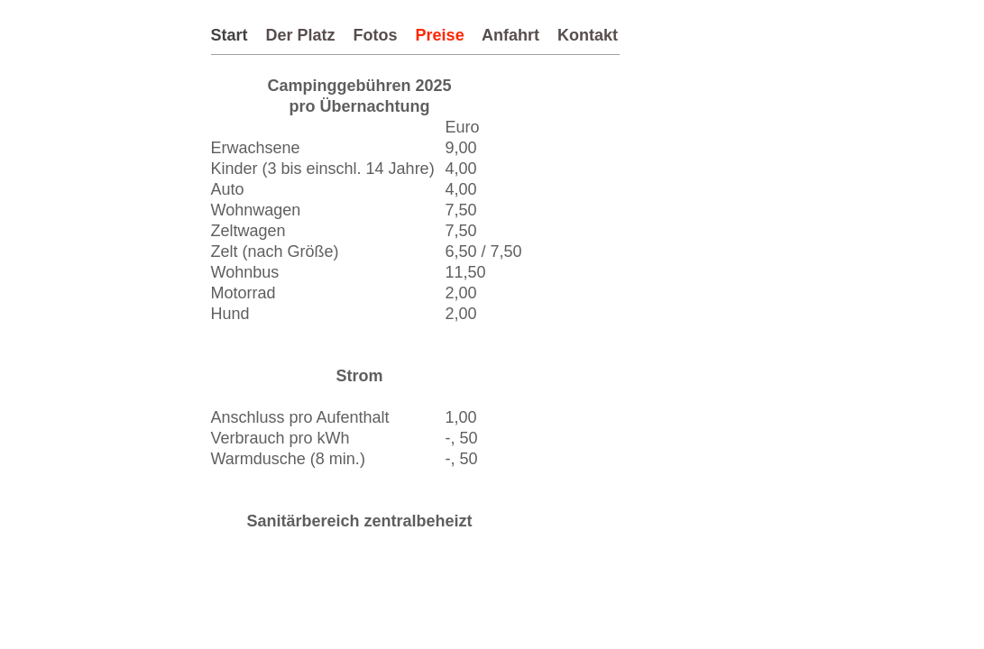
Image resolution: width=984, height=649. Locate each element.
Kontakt (587, 35)
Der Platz (301, 35)
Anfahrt (510, 35)
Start (229, 35)
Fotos (376, 35)
